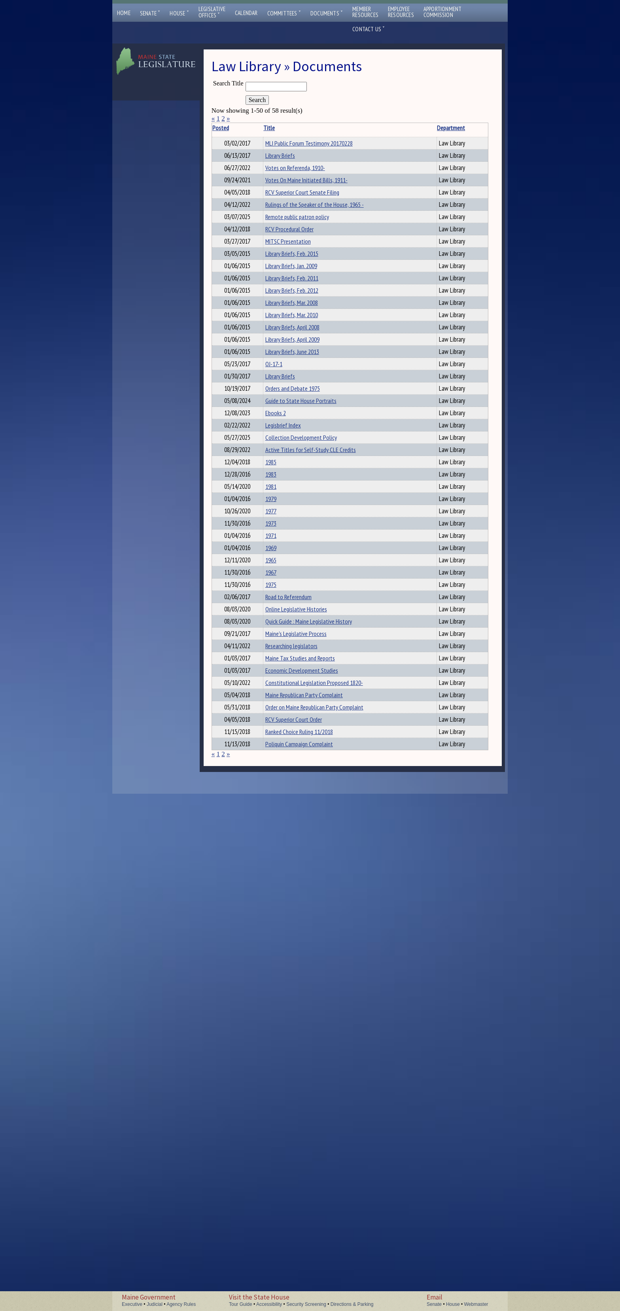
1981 (262, 780)
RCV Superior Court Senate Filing (278, 249)
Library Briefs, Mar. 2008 (283, 461)
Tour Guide (240, 1304)
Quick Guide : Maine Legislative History (278, 1015)
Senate (150, 13)
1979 (262, 801)
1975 (262, 948)
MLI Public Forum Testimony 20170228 (280, 147)
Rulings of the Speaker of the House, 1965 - (282, 275)
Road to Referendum (280, 969)
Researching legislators (283, 1053)
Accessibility (269, 1304)
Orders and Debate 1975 (284, 608)
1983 (262, 759)
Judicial (155, 1304)
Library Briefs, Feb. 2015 (283, 377)
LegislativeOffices (211, 12)
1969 (262, 885)
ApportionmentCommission (442, 12)
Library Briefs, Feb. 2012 (283, 440)
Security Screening (306, 1304)
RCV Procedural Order (281, 317)
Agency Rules (181, 1304)
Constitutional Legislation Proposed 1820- (281, 1129)
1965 (262, 906)
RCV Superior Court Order (285, 1205)
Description (358, 127)
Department (330, 127)
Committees (284, 13)
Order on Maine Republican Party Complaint (275, 1185)
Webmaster (476, 1304)
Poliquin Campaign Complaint (278, 1257)
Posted (232, 127)
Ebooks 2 (267, 650)
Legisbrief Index (274, 671)
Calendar (246, 13)
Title (260, 127)
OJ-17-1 (265, 566)
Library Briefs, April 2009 (284, 524)
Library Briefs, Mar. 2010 (283, 482)
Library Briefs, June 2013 (283, 545)
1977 (262, 822)
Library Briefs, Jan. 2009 (282, 398)
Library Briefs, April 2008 (284, 503)
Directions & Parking (352, 1304)
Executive (132, 1304)
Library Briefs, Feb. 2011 (283, 419)
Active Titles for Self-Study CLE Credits (282, 717)
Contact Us (368, 29)
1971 (262, 864)
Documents (326, 13)
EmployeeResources (401, 12)
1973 (262, 843)
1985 (262, 738)
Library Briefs (271, 177)
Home (123, 13)
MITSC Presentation (279, 343)
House (179, 13)
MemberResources (365, 12)
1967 (262, 927)
